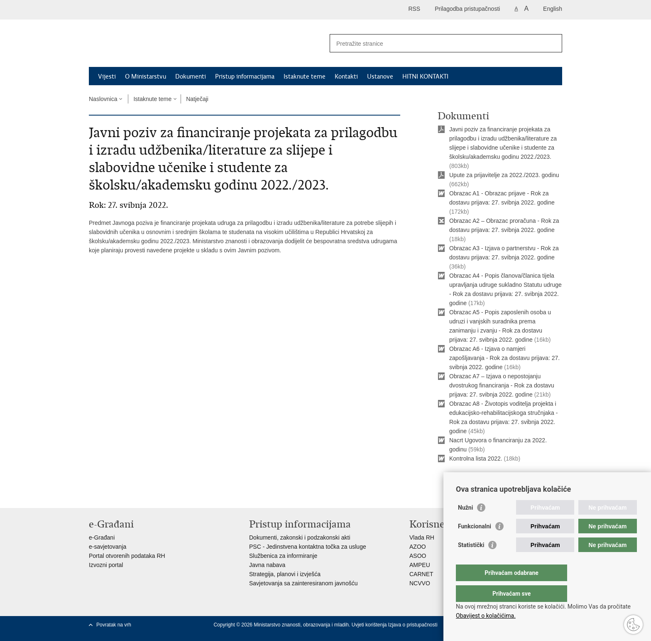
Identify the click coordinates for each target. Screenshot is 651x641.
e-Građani (102, 537)
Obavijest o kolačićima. (486, 615)
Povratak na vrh (113, 625)
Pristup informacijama (244, 76)
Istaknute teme (305, 76)
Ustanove (380, 76)
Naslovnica (103, 99)
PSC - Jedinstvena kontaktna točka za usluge (307, 546)
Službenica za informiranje (283, 555)
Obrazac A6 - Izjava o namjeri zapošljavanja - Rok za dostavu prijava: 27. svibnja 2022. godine (504, 357)
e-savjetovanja (107, 546)
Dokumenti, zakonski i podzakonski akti (299, 537)
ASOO (417, 555)
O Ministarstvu (145, 76)
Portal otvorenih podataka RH (127, 555)
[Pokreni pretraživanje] (553, 43)
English (552, 8)
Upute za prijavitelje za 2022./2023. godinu (504, 175)
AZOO (417, 546)
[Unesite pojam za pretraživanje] (437, 43)
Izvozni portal (106, 565)
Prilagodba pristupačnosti (467, 8)
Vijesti (107, 76)
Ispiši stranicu (461, 479)
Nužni (465, 524)
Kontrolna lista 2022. (475, 458)
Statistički (471, 561)
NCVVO (419, 583)
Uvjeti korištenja (370, 625)
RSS (414, 8)
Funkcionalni (474, 543)
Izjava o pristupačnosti (413, 625)
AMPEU (419, 565)
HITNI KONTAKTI (425, 76)
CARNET (421, 574)
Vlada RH (421, 537)
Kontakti (346, 76)
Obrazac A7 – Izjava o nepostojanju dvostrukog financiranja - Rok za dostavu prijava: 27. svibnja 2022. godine (501, 385)
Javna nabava (267, 565)
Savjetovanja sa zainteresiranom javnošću (303, 583)
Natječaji (197, 99)
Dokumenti (190, 76)
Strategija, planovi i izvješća (285, 574)
